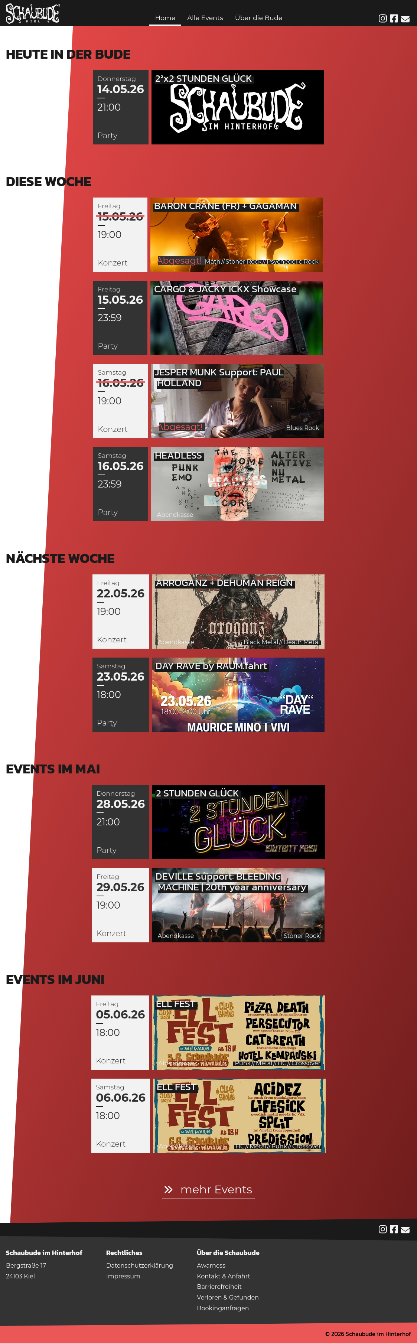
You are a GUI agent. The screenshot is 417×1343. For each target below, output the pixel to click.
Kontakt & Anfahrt (223, 1276)
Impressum (123, 1276)
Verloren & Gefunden (228, 1297)
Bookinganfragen (223, 1308)
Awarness (211, 1265)
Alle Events (205, 18)
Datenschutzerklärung (139, 1265)
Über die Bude (259, 18)
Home (165, 18)
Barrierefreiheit (219, 1286)
